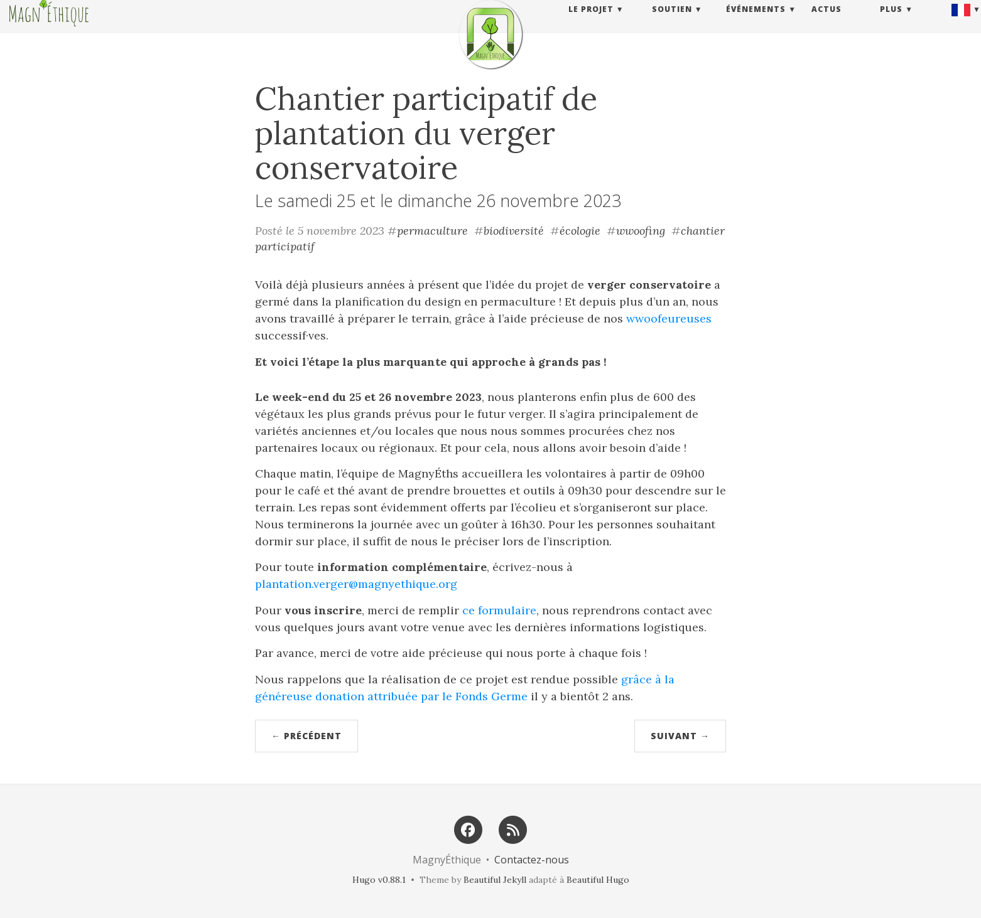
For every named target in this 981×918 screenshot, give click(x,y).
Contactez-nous (531, 860)
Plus (891, 21)
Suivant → (680, 736)
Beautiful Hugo (597, 879)
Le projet (591, 21)
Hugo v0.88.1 (379, 879)
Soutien (672, 21)
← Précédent (306, 736)
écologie (580, 230)
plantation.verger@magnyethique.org (356, 584)
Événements (756, 21)
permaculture (432, 230)
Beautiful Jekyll (494, 879)
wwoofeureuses (669, 318)
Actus (826, 21)
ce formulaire (499, 610)
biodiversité (514, 230)
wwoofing (640, 230)
